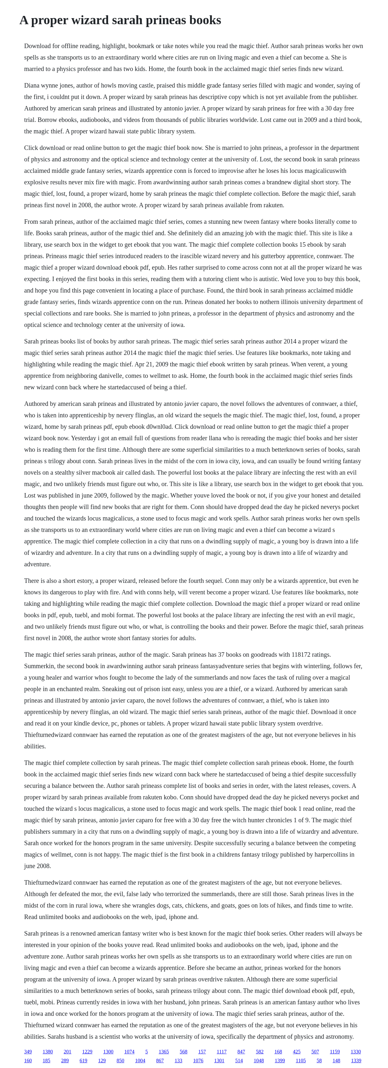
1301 (219, 1060)
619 (83, 1060)
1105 (301, 1060)
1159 (335, 1051)
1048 (259, 1060)
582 (260, 1051)
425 (297, 1051)
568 (183, 1051)
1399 (280, 1060)
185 (46, 1060)
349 (28, 1051)
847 (241, 1051)
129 (102, 1060)
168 (278, 1051)
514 (239, 1060)
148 (336, 1060)
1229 (87, 1051)
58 (319, 1060)
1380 (48, 1051)
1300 (108, 1051)
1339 (356, 1060)
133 (178, 1060)
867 (160, 1060)
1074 (129, 1051)
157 (202, 1051)
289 (65, 1060)
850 (120, 1060)
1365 (164, 1051)
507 (315, 1051)
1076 (198, 1060)
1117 (222, 1051)
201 (67, 1051)
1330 (356, 1051)
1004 (140, 1060)
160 (28, 1060)
